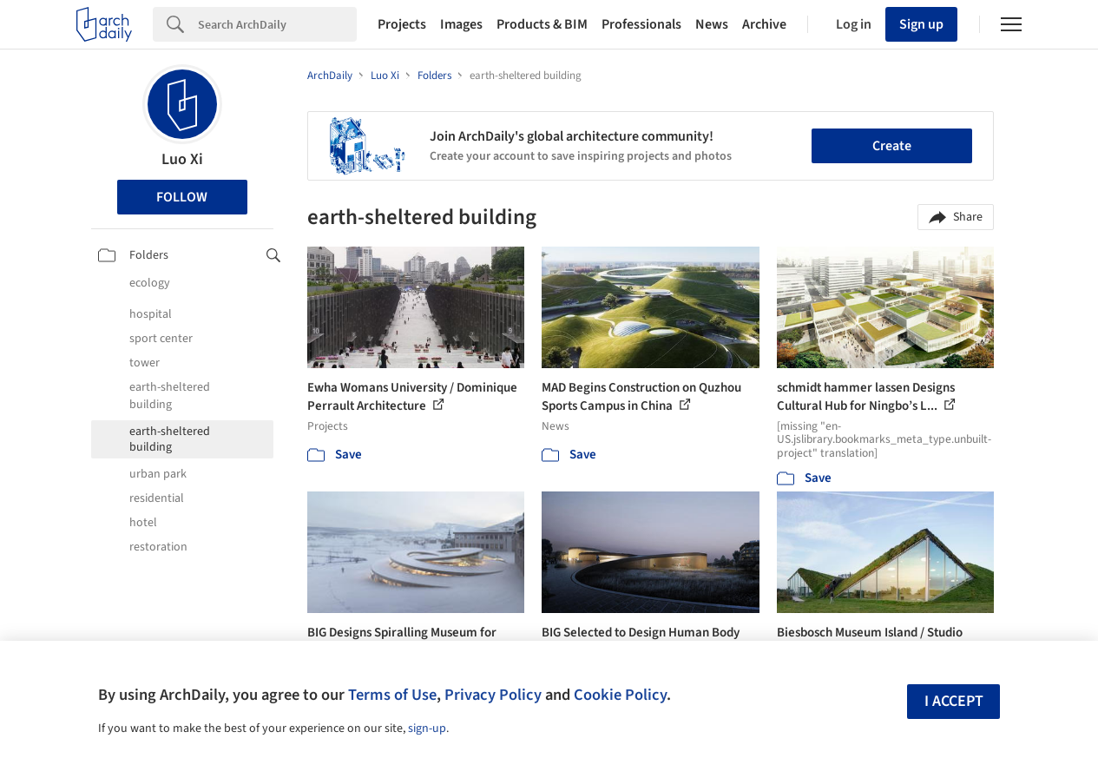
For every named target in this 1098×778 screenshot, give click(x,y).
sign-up (427, 728)
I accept (953, 701)
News (711, 24)
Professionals (641, 24)
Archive (764, 24)
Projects (402, 24)
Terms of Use (392, 694)
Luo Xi (182, 159)
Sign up (921, 24)
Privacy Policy (493, 694)
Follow (181, 197)
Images (461, 24)
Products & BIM (542, 24)
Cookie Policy (620, 694)
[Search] (277, 24)
